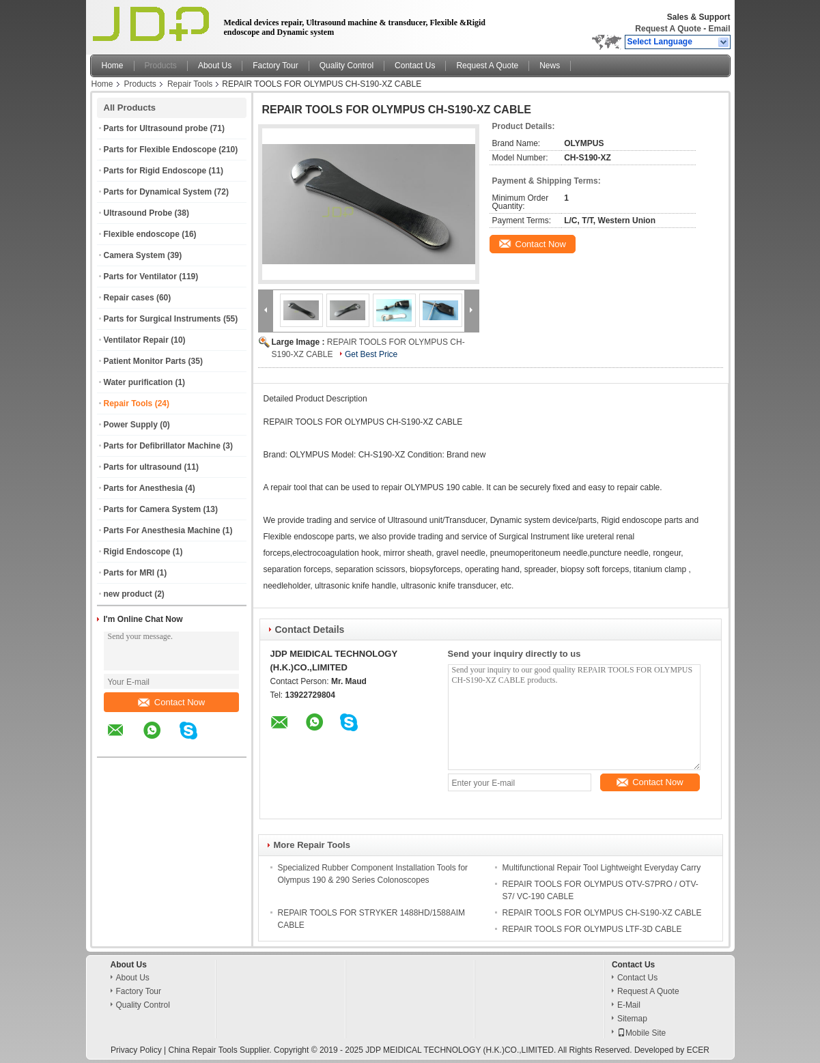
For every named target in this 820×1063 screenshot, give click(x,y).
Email (719, 28)
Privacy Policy (136, 1050)
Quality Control (346, 65)
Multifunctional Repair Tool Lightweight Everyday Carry (602, 868)
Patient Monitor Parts (145, 361)
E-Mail (628, 1005)
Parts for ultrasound (143, 467)
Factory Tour (275, 65)
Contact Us (415, 65)
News (549, 65)
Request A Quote (668, 28)
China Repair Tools (202, 1050)
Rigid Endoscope (137, 551)
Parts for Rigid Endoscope (155, 170)
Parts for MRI (129, 573)
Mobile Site (641, 1033)
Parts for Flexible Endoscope (160, 149)
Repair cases (129, 297)
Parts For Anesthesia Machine (162, 530)
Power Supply (131, 424)
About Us (214, 65)
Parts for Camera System (152, 509)
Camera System (134, 255)
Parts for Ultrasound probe (156, 128)
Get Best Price (371, 354)
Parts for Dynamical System (158, 192)
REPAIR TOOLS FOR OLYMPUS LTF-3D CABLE (592, 929)
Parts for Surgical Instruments (162, 319)
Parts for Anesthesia (143, 488)
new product (128, 594)
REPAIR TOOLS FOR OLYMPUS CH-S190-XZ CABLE (602, 913)
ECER (698, 1050)
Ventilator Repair (136, 340)
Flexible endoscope (142, 234)
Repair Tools (189, 84)
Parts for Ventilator (140, 276)
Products (161, 65)
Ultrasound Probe (138, 213)
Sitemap (632, 1018)
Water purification (138, 382)
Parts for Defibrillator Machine (162, 446)
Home (113, 65)
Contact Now (171, 702)
